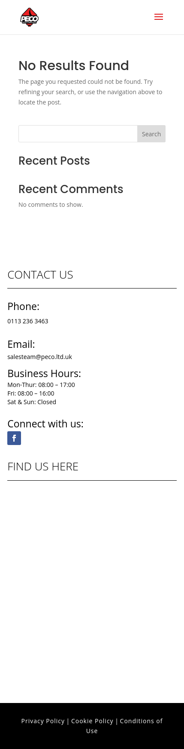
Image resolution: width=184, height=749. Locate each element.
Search (151, 134)
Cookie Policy (92, 721)
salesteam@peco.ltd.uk (39, 357)
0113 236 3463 (27, 321)
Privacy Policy (43, 721)
